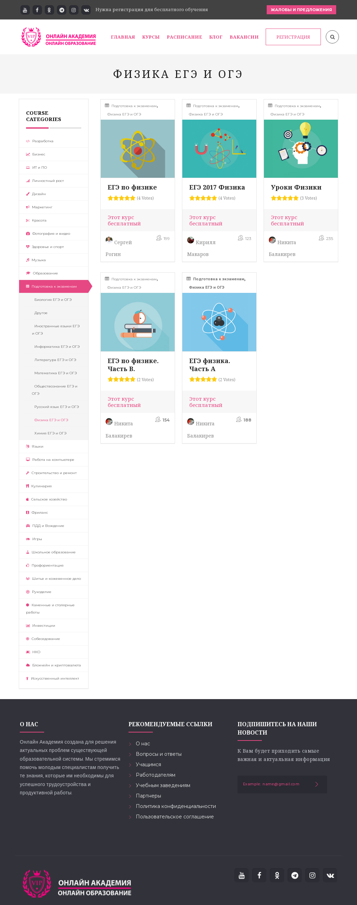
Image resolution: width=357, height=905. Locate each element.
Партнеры (148, 796)
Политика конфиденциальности (176, 806)
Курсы (151, 37)
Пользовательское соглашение (175, 817)
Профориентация (45, 565)
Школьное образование (51, 552)
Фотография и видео (48, 233)
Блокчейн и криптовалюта (53, 665)
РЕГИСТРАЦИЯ (293, 37)
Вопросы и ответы (159, 754)
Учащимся (148, 764)
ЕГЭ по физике (132, 187)
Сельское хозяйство (46, 499)
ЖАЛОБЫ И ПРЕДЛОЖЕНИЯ (301, 9)
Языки (34, 446)
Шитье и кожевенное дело (53, 578)
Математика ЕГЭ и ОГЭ (54, 373)
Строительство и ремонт (51, 473)
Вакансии (244, 37)
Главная (123, 37)
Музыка (36, 260)
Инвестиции (40, 625)
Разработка (39, 141)
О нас (143, 743)
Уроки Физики (296, 187)
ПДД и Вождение (45, 525)
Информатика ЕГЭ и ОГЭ (56, 346)
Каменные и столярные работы (50, 609)
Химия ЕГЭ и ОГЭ (49, 433)
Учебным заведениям (163, 785)
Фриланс (37, 512)
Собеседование (43, 638)
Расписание (184, 37)
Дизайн (36, 194)
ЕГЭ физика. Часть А (209, 365)
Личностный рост (45, 180)
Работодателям (155, 775)
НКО (33, 652)
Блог (216, 37)
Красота (36, 220)
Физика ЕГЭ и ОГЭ (50, 420)
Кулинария (39, 486)
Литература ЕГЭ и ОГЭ (54, 360)
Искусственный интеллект (52, 678)
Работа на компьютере (50, 459)
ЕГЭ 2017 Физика (217, 187)
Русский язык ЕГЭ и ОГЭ (55, 407)
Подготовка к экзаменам (51, 286)
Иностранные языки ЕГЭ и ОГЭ (56, 330)
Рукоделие (38, 592)
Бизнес (35, 154)
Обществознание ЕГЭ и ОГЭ (54, 390)
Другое (40, 313)
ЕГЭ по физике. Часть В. (133, 365)
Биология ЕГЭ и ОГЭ (52, 299)
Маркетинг (39, 207)
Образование (42, 273)
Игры (34, 539)
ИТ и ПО (36, 167)
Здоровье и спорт (45, 247)
